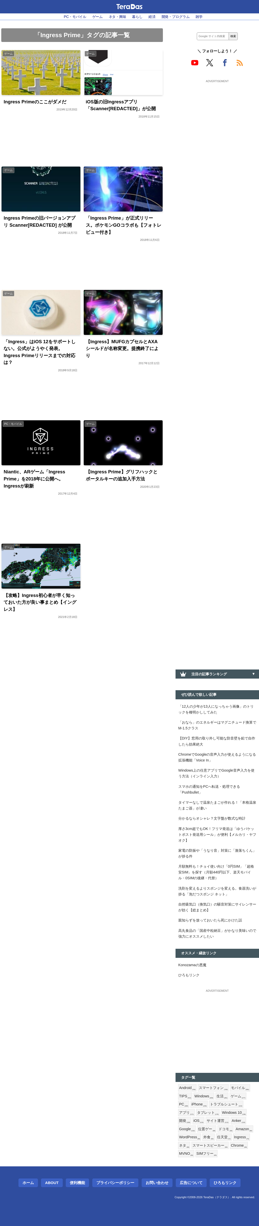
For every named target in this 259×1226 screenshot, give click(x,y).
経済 (152, 17)
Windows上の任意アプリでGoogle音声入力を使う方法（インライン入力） (216, 773)
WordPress (189, 1137)
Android (187, 1088)
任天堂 (224, 1137)
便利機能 (77, 1183)
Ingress (241, 1137)
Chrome (239, 1145)
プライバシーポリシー (115, 1183)
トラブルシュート (226, 1104)
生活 (222, 1096)
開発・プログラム (176, 17)
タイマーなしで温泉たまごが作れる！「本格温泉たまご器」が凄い (217, 805)
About (51, 1183)
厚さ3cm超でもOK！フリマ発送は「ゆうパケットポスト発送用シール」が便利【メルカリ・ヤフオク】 (217, 834)
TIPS (185, 1096)
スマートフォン (213, 1088)
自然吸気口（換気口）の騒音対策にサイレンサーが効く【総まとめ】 (217, 907)
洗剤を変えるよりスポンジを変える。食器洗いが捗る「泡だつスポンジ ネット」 (217, 891)
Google (187, 1129)
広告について (191, 1183)
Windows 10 (234, 1113)
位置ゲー (206, 1129)
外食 (208, 1137)
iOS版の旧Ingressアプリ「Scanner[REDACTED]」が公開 (121, 105)
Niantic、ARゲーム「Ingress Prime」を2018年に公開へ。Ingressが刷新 (34, 478)
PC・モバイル (75, 17)
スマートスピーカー (209, 1145)
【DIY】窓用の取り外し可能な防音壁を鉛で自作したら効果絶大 (216, 741)
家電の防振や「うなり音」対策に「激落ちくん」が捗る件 (217, 853)
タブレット (208, 1113)
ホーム (28, 1183)
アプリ (186, 1113)
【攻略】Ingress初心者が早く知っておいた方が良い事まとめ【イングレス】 (40, 602)
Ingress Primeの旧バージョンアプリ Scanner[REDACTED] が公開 (39, 221)
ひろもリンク (189, 975)
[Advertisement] (217, 115)
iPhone (199, 1104)
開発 (184, 1121)
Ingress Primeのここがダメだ (35, 101)
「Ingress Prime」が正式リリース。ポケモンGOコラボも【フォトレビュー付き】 (123, 225)
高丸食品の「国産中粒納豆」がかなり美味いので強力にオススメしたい (217, 933)
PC (183, 1104)
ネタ (184, 1145)
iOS (198, 1121)
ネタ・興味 (117, 17)
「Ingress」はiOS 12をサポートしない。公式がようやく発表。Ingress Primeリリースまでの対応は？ (40, 352)
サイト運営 (217, 1121)
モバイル (240, 1088)
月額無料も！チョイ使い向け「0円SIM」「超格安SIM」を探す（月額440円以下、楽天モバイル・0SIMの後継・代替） (216, 872)
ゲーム (97, 17)
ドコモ (225, 1129)
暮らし (137, 17)
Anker (238, 1121)
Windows (204, 1096)
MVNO (186, 1153)
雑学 (199, 17)
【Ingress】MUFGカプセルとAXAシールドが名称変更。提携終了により (122, 348)
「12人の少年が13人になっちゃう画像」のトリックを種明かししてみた (216, 709)
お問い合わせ (157, 1183)
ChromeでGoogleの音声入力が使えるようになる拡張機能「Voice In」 (217, 757)
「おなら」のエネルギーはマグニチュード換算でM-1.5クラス (217, 725)
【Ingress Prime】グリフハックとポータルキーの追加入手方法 (122, 475)
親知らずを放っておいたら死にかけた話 (210, 920)
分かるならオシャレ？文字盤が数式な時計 (212, 818)
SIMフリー (207, 1153)
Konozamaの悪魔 (192, 965)
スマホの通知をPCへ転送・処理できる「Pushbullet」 (209, 789)
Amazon (244, 1129)
